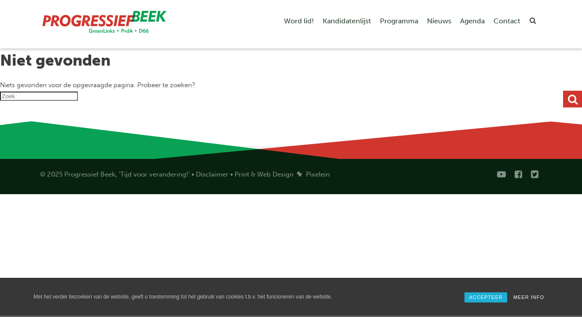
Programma (399, 21)
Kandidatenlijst (347, 21)
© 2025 (51, 174)
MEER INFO (528, 297)
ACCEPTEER (485, 297)
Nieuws (439, 21)
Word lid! (299, 21)
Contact (507, 21)
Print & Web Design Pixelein (282, 174)
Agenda (472, 21)
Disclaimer (212, 174)
